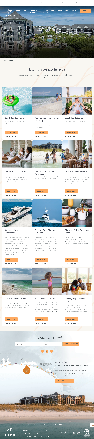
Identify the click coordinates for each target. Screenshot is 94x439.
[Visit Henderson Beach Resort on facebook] (42, 351)
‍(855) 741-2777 (59, 424)
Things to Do (45, 11)
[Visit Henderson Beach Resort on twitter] (47, 351)
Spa (52, 11)
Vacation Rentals (34, 11)
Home (5, 60)
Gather (59, 11)
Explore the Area (65, 381)
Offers (19, 11)
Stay (26, 11)
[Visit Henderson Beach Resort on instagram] (51, 351)
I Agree (90, 3)
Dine (66, 11)
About (73, 11)
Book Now (85, 11)
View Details (10, 136)
